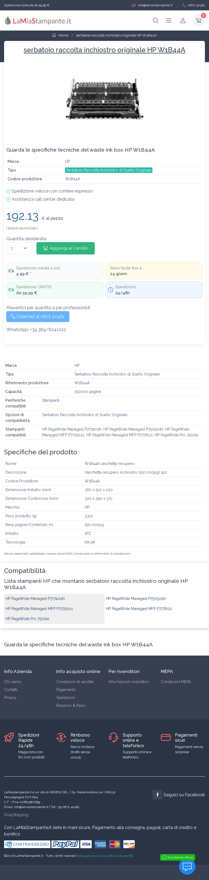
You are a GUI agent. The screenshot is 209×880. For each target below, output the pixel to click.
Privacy (10, 697)
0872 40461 (193, 5)
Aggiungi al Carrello (65, 248)
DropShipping (16, 815)
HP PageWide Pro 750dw (27, 619)
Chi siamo (12, 682)
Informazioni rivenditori (129, 682)
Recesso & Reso (70, 705)
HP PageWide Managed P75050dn (136, 598)
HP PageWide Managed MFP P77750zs (39, 608)
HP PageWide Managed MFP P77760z (139, 608)
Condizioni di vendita (74, 682)
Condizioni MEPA (176, 682)
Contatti (10, 689)
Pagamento (66, 689)
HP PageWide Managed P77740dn (35, 598)
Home (60, 35)
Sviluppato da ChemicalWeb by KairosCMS (105, 855)
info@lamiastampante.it (152, 5)
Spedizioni (65, 697)
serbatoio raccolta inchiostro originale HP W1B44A (116, 35)
